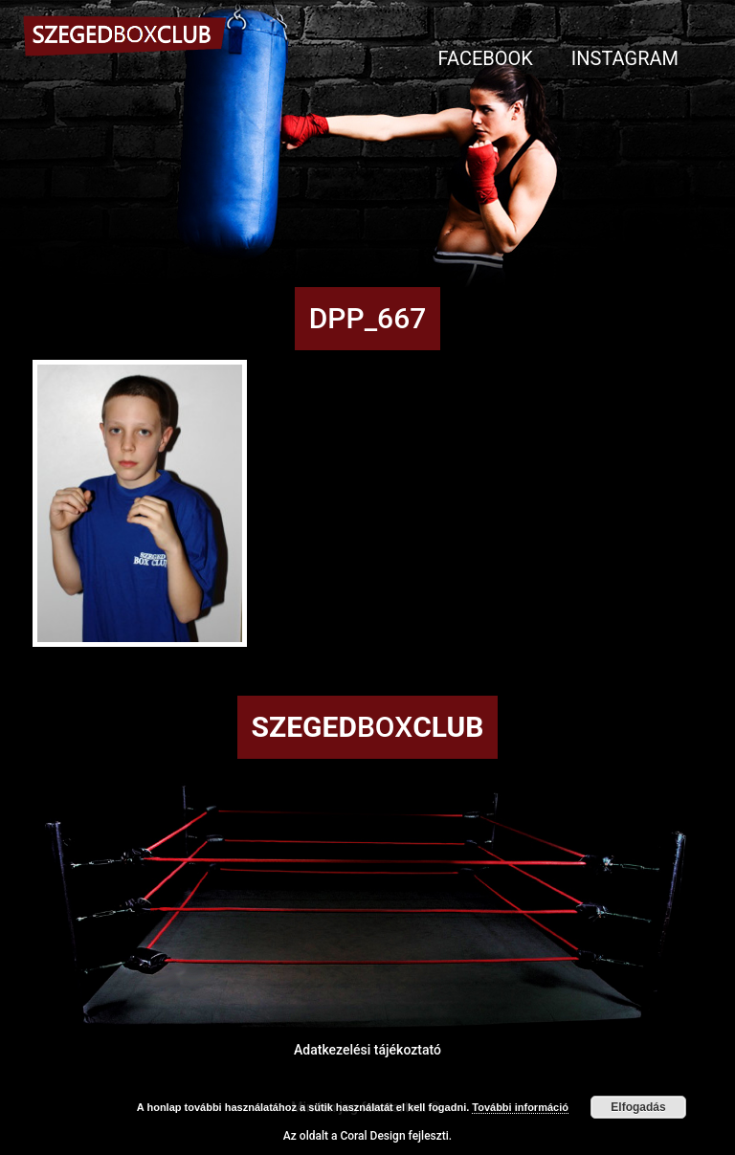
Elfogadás (638, 1107)
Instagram (625, 58)
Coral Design (372, 1136)
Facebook (485, 58)
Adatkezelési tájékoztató (367, 1049)
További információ (520, 1107)
